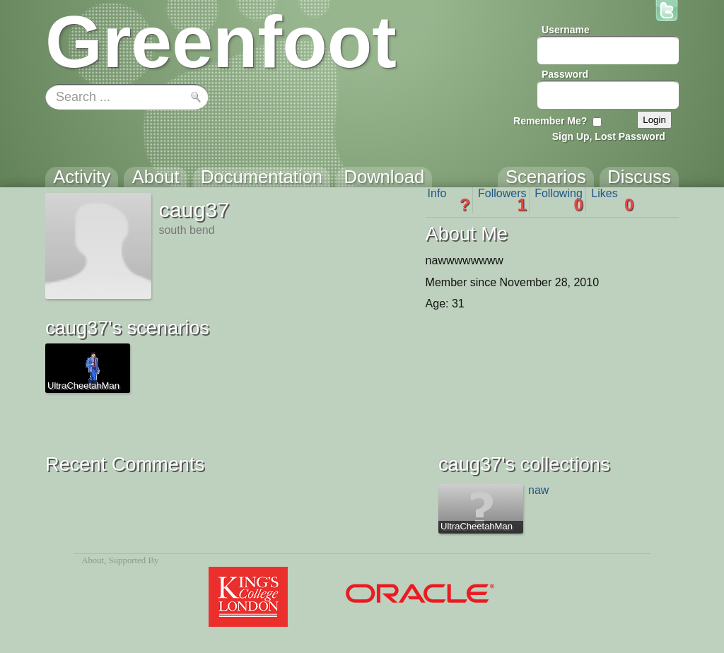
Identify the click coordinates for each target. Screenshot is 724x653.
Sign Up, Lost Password (608, 136)
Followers (502, 200)
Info (449, 200)
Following (559, 200)
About (92, 560)
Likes (612, 200)
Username (566, 29)
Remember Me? (550, 121)
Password (565, 74)
